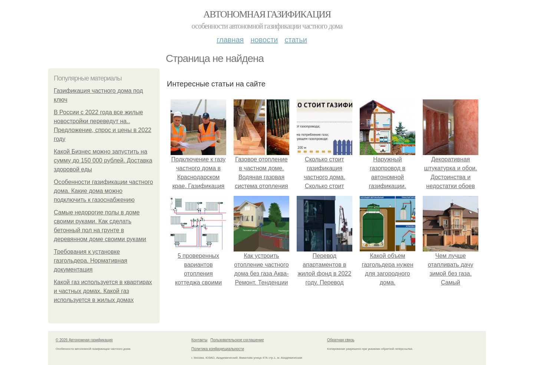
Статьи (295, 40)
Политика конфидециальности (217, 349)
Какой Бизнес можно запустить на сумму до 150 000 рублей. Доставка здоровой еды (103, 160)
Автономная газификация (266, 14)
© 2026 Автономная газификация (84, 340)
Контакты (199, 340)
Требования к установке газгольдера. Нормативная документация (90, 261)
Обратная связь (341, 340)
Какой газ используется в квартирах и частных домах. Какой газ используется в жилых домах (103, 291)
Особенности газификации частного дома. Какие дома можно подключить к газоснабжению (103, 191)
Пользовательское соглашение (237, 340)
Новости (264, 40)
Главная (230, 40)
